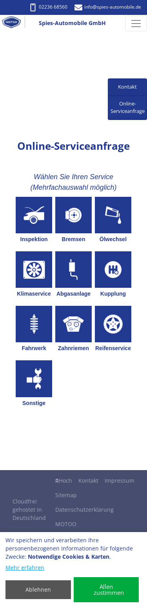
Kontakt (88, 480)
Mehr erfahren (24, 567)
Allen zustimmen (109, 589)
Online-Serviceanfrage (128, 107)
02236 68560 (48, 7)
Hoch (63, 480)
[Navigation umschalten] (136, 23)
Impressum (119, 480)
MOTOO (65, 524)
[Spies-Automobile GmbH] (14, 23)
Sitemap (66, 495)
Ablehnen (38, 589)
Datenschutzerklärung (84, 509)
